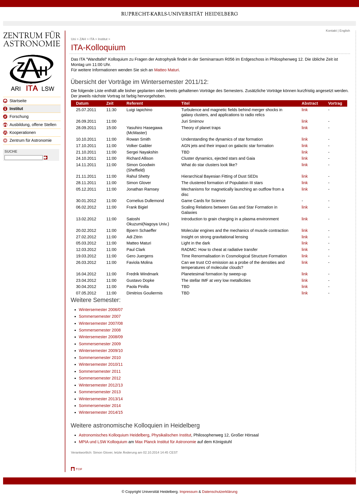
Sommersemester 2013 (100, 392)
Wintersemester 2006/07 (101, 309)
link (305, 109)
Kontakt (331, 30)
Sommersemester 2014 (100, 405)
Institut (13, 108)
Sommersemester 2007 (100, 316)
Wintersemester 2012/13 (101, 385)
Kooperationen (19, 132)
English (344, 30)
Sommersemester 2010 (100, 357)
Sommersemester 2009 (100, 344)
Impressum (188, 491)
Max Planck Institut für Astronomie (165, 442)
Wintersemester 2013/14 (101, 399)
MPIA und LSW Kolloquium (103, 442)
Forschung (16, 116)
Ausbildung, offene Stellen (29, 124)
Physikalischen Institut (171, 435)
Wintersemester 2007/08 (101, 323)
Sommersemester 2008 (100, 330)
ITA (92, 39)
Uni (73, 39)
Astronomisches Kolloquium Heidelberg (114, 435)
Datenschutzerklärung (219, 491)
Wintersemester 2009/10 (101, 350)
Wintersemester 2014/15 (101, 412)
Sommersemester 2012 (100, 378)
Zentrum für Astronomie (27, 140)
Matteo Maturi (166, 70)
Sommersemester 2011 (100, 371)
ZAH (82, 39)
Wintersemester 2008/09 (101, 337)
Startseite (15, 101)
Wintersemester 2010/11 (101, 364)
